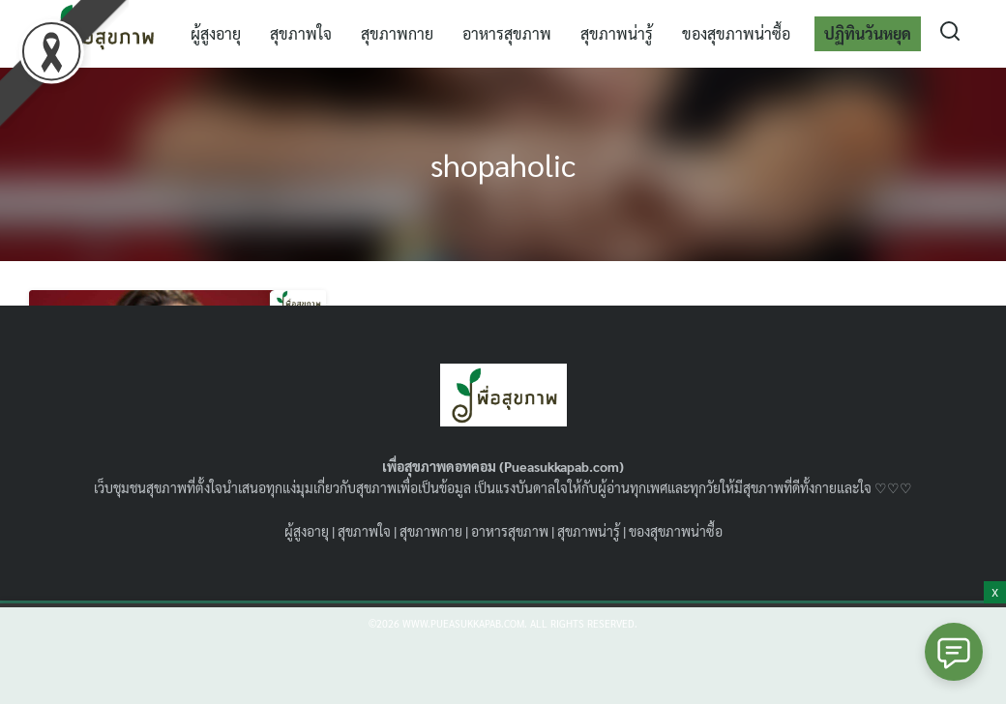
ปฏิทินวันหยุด (867, 33)
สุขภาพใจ (301, 33)
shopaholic (503, 164)
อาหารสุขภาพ (506, 33)
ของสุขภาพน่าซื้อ (736, 33)
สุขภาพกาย (397, 33)
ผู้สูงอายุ (216, 33)
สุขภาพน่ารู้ (616, 33)
